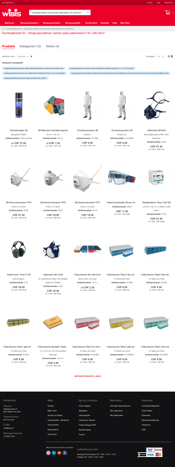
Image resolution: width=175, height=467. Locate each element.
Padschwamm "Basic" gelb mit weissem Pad (127, 346)
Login (158, 3)
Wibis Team (52, 410)
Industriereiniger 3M (18, 130)
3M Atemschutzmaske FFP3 (18, 202)
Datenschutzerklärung (150, 420)
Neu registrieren (116, 410)
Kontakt (149, 3)
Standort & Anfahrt (55, 415)
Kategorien (30, 45)
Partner (82, 434)
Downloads (146, 415)
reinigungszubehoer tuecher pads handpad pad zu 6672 (25, 78)
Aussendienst (53, 429)
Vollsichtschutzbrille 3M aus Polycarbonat (125, 202)
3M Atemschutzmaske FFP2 (53, 202)
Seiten (52, 45)
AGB (143, 429)
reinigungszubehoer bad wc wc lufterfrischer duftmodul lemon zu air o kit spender (34, 73)
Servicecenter (53, 424)
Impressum (146, 424)
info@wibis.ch (8, 428)
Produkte (8, 46)
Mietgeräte (83, 410)
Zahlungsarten (84, 415)
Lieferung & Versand (87, 420)
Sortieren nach (8, 56)
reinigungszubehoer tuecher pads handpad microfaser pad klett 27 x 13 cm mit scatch (102, 68)
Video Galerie (147, 410)
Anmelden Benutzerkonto (120, 405)
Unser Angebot (85, 405)
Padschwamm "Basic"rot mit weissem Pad (91, 346)
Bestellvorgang (85, 429)
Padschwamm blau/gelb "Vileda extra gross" (58, 346)
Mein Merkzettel (116, 415)
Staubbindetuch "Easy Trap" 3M (156, 202)
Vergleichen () (8, 3)
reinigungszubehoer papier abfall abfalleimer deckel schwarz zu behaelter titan (33, 68)
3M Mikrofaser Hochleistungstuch (53, 130)
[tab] (10, 43)
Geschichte (52, 434)
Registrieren (168, 3)
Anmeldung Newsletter (150, 405)
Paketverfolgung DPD (87, 425)
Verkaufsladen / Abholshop (58, 420)
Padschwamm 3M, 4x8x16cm (87, 274)
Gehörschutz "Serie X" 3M (18, 274)
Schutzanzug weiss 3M (87, 130)
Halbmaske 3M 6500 (156, 130)
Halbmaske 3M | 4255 (53, 274)
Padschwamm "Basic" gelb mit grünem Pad (22, 346)
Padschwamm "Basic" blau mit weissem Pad (127, 274)
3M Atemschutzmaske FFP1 (87, 202)
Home (3, 29)
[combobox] (60, 12)
